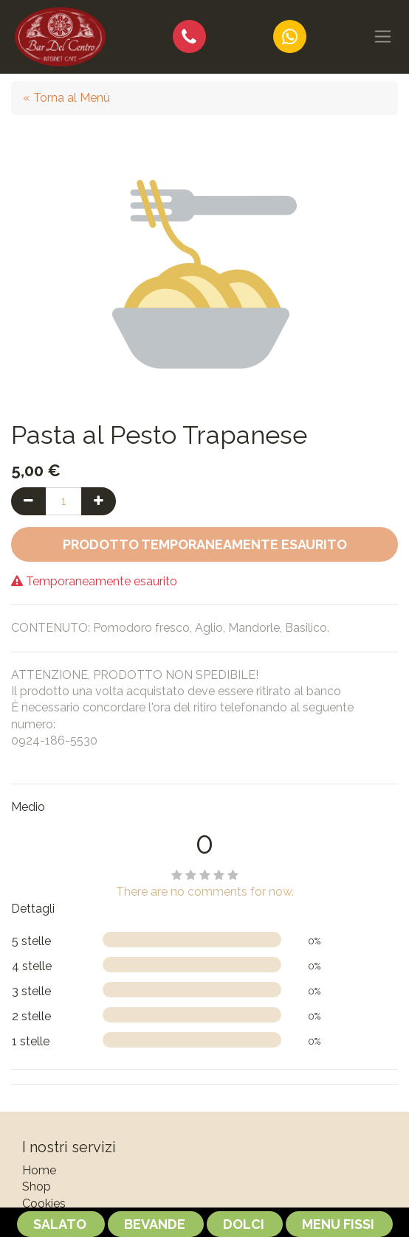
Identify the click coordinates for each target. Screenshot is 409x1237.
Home (39, 1170)
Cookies (44, 1203)
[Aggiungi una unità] (98, 501)
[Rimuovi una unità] (28, 501)
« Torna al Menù (66, 98)
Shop (36, 1186)
